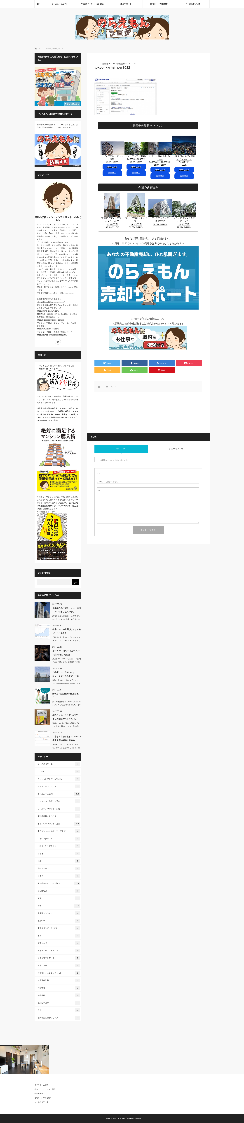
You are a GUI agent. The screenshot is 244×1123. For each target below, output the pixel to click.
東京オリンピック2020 (59, 928)
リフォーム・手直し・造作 (59, 801)
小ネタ (59, 876)
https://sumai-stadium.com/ (48, 311)
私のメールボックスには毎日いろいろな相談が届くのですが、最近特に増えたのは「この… (66, 726)
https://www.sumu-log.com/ (48, 329)
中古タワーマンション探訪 (92, 4)
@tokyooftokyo (67, 293)
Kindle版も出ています (46, 512)
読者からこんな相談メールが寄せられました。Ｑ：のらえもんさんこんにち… (66, 619)
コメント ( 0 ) (121, 449)
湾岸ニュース (59, 965)
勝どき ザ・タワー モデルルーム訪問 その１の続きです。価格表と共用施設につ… (66, 662)
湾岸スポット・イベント (59, 950)
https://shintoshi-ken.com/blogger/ (51, 302)
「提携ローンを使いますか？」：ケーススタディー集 (65, 674)
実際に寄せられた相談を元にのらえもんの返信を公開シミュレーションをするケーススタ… (66, 683)
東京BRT (59, 921)
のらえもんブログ (120, 1118)
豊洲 (59, 1010)
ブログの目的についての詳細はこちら (53, 242)
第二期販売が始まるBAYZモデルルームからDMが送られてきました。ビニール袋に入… (66, 705)
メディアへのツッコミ (59, 786)
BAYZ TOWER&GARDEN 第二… (65, 696)
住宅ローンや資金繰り (159, 4)
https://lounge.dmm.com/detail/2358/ (52, 335)
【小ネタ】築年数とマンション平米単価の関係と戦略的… (66, 738)
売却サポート (125, 4)
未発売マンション (59, 913)
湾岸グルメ (59, 943)
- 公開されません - (108, 482)
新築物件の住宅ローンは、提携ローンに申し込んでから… (66, 610)
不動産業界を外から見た (59, 816)
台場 (59, 861)
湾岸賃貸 (59, 988)
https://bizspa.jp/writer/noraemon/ (50, 320)
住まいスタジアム (59, 839)
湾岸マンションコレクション (59, 973)
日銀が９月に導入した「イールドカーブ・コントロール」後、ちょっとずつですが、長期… (66, 640)
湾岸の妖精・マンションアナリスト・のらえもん (58, 218)
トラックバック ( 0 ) (175, 449)
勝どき (59, 853)
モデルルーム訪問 (59, 4)
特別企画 (59, 995)
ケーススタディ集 (192, 4)
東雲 (59, 936)
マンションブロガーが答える (59, 779)
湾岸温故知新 (59, 980)
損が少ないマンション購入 (59, 883)
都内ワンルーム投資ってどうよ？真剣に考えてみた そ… (65, 717)
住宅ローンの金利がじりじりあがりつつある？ (66, 631)
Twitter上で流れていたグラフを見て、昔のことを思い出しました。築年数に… (66, 747)
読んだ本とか (59, 1003)
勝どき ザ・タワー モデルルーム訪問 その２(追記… (66, 653)
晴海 (59, 898)
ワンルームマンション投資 (59, 809)
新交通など (59, 891)
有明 (59, 906)
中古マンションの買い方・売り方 (59, 831)
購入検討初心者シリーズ (59, 1018)
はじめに (59, 771)
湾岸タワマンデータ (59, 958)
